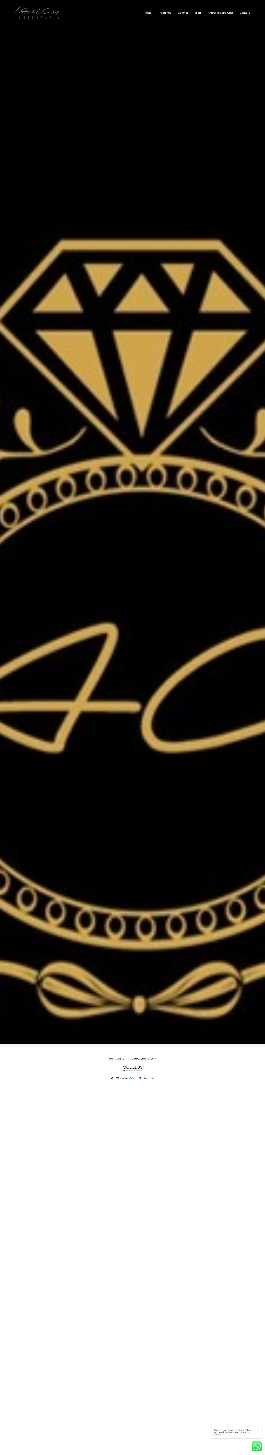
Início (148, 13)
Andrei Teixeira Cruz (220, 13)
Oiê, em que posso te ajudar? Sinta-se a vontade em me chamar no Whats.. (233, 1432)
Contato (245, 13)
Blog (198, 13)
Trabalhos (164, 13)
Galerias (183, 13)
